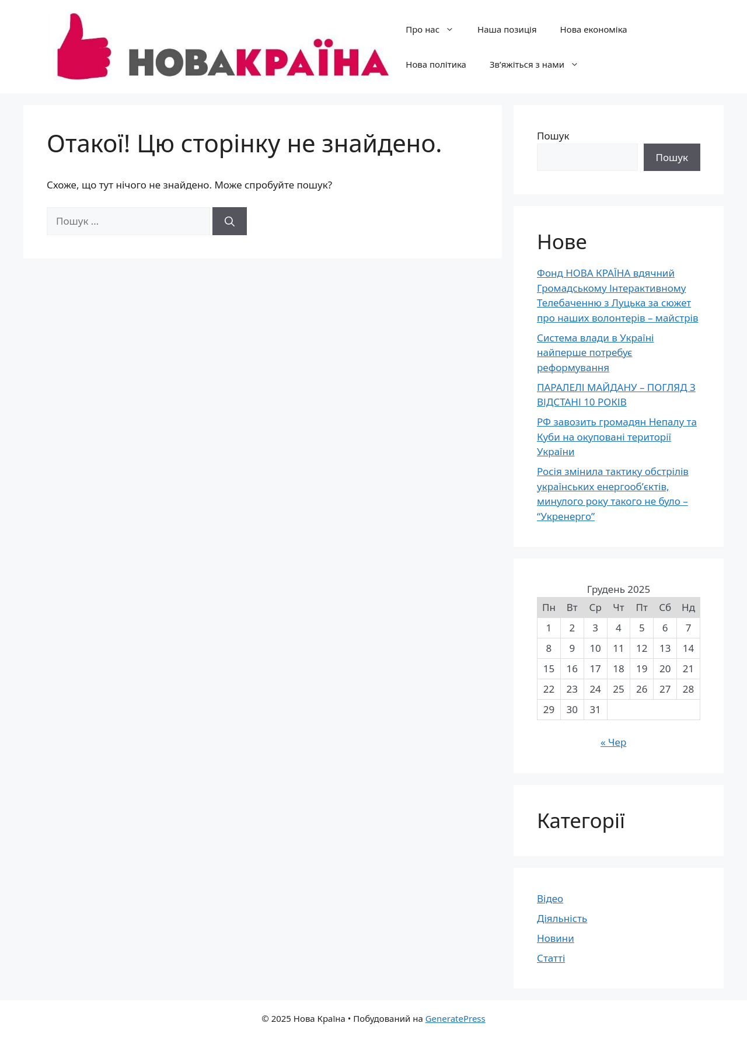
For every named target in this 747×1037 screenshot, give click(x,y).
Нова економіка (593, 29)
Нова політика (436, 64)
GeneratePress (455, 1018)
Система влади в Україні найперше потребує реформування (595, 352)
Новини (555, 938)
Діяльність (562, 918)
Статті (551, 958)
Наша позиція (506, 29)
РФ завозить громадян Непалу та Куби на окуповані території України (617, 436)
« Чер (613, 742)
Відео (550, 898)
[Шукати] (229, 221)
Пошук (553, 135)
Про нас (436, 29)
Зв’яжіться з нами (540, 64)
